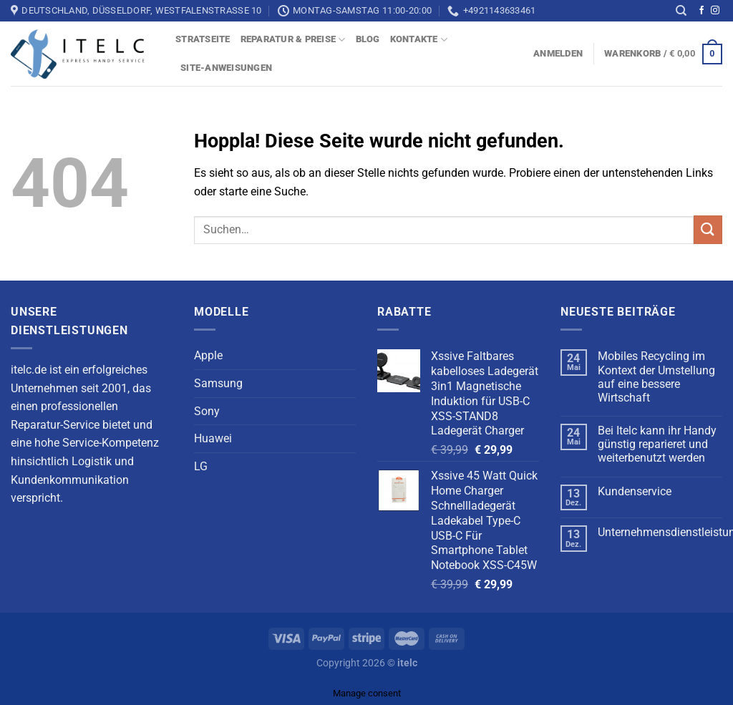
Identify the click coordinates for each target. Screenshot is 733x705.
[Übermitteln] (708, 229)
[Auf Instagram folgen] (715, 11)
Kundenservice (634, 491)
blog (368, 39)
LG (201, 466)
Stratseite (202, 39)
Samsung (218, 383)
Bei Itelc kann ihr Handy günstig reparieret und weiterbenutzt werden (657, 444)
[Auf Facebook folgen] (701, 11)
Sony (207, 411)
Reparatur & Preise (293, 40)
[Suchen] (681, 11)
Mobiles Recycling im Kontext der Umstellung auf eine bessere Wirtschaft (656, 376)
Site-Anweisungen (226, 67)
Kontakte (419, 40)
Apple (208, 355)
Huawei (213, 438)
